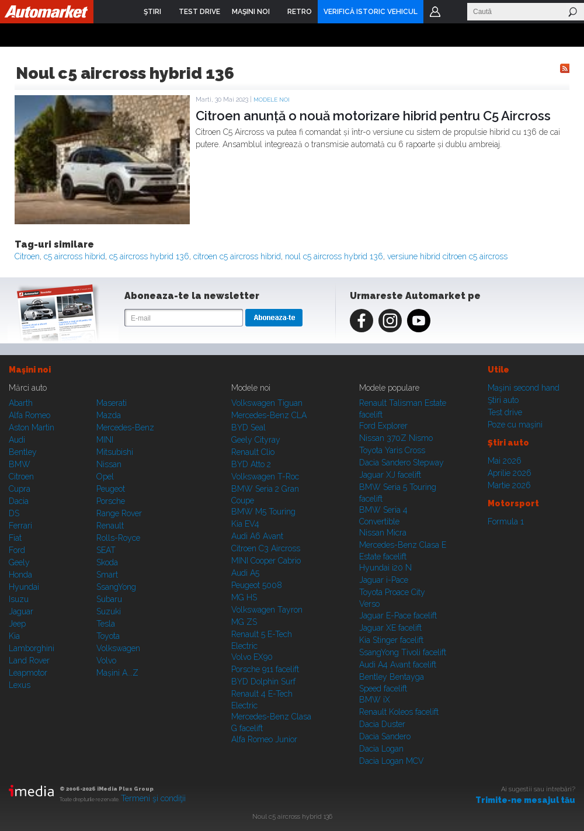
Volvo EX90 (252, 657)
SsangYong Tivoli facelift (402, 652)
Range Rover (119, 513)
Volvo (106, 660)
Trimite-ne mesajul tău (525, 800)
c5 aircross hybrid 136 (149, 256)
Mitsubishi (114, 452)
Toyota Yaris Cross (392, 450)
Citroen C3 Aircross (265, 548)
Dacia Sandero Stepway (401, 462)
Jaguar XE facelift (390, 627)
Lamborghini (31, 648)
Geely (19, 562)
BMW (19, 464)
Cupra (19, 488)
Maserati (111, 403)
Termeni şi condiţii (153, 798)
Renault (110, 525)
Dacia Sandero (385, 736)
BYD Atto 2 (251, 464)
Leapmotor (28, 672)
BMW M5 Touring (263, 511)
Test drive (505, 412)
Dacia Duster (382, 724)
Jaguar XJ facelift (390, 474)
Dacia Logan (381, 748)
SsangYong (116, 587)
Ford (17, 550)
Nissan (108, 464)
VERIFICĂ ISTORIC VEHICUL (371, 12)
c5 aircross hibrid (74, 256)
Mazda (108, 415)
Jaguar (21, 611)
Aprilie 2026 (509, 473)
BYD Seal (248, 427)
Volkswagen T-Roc (265, 476)
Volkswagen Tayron (267, 609)
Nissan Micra (382, 532)
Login (435, 11)
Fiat (15, 538)
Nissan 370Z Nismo (396, 438)
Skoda (107, 562)
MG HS (244, 597)
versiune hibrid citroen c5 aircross (447, 256)
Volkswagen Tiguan (267, 403)
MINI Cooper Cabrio (266, 560)
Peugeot (110, 488)
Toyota (108, 636)
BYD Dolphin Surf (263, 681)
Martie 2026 (509, 485)
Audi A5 (245, 573)
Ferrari (20, 525)
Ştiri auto (503, 400)
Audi (17, 439)
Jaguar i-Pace (383, 580)
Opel (105, 476)
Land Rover (29, 660)
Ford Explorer (383, 425)
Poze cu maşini (515, 424)
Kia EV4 (245, 523)
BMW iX (374, 699)
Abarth (21, 403)
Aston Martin (31, 427)
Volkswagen (118, 648)
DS (14, 513)
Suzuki (108, 611)
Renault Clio (252, 452)
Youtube (418, 320)
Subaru (109, 599)
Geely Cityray (255, 439)
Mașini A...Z (117, 672)
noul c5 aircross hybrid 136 (334, 256)
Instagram (390, 320)
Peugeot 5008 (256, 585)
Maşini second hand (523, 387)
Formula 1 (506, 521)
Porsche (110, 501)
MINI (104, 439)
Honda (20, 574)
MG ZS (244, 622)
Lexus (19, 685)
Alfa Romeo (29, 415)
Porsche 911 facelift (265, 669)
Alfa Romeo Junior (264, 739)
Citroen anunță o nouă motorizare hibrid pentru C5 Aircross (373, 115)
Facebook (361, 320)
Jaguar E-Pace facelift (398, 615)
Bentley (23, 452)
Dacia (19, 501)
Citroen (27, 256)
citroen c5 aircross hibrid (237, 256)
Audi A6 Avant (257, 536)
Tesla (105, 623)
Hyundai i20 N (385, 567)
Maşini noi (30, 369)
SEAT (106, 550)
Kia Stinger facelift (391, 640)
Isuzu (19, 599)
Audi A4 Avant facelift (397, 664)
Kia (14, 636)
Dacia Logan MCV (391, 761)
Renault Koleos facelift (399, 712)
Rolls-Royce (118, 538)
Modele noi (271, 99)
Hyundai (24, 587)
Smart (107, 574)
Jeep (17, 623)
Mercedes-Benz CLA (269, 415)
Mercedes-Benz (125, 427)
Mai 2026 (505, 460)
